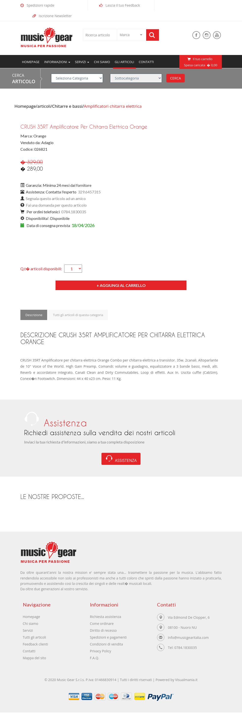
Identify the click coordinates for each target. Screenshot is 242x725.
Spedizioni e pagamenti (108, 638)
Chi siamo (102, 62)
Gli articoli (124, 62)
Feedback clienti (35, 645)
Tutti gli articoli (34, 638)
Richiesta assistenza (106, 617)
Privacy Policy (100, 652)
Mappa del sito (34, 659)
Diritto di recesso (103, 631)
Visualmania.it (187, 681)
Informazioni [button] (57, 62)
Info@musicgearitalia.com (188, 638)
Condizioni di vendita (106, 645)
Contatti (146, 62)
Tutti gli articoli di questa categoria (78, 315)
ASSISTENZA (121, 460)
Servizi (28, 631)
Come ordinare (102, 624)
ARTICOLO (23, 81)
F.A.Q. (94, 659)
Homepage (31, 61)
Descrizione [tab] (34, 315)
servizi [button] (82, 62)
